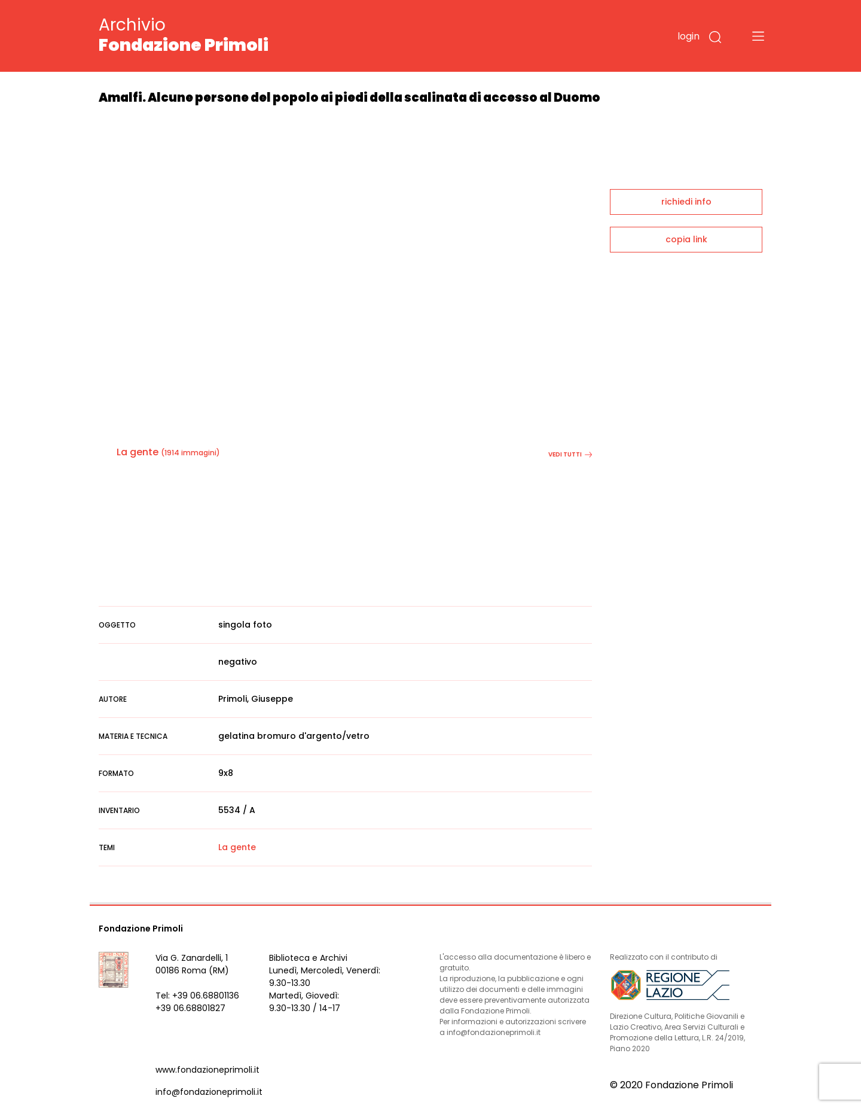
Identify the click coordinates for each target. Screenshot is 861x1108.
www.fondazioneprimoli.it (207, 1070)
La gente (137, 452)
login (688, 36)
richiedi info (686, 202)
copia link (686, 239)
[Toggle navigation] (758, 36)
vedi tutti (570, 454)
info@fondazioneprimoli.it (208, 1092)
